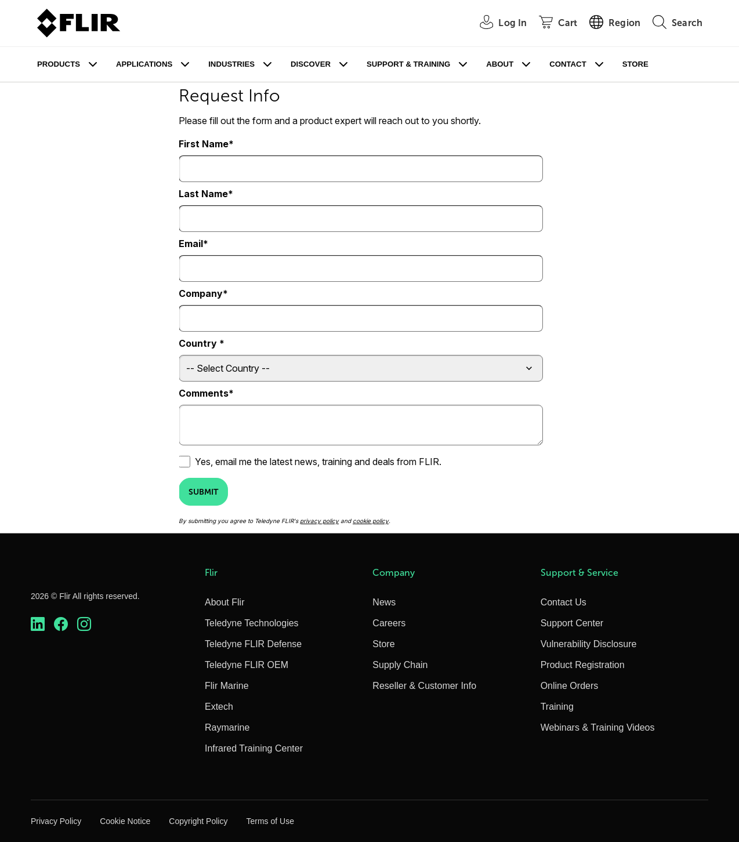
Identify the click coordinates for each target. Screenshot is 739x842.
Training (557, 707)
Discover (311, 64)
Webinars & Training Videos (598, 727)
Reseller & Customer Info (424, 686)
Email (191, 243)
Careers (388, 623)
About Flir (224, 602)
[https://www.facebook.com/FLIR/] (61, 624)
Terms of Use (270, 821)
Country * (201, 343)
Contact (567, 64)
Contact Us (563, 602)
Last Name (203, 193)
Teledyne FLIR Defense (253, 644)
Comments (204, 393)
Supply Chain (400, 665)
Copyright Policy (198, 821)
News (384, 602)
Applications (144, 64)
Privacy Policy (56, 821)
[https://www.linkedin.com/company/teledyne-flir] (38, 624)
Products (58, 64)
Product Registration (583, 665)
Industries (231, 64)
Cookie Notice (125, 821)
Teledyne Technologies (252, 623)
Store (635, 64)
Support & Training (408, 64)
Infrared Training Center (254, 748)
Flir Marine (227, 686)
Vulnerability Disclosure (589, 644)
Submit (203, 491)
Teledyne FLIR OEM (246, 665)
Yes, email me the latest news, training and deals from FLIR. (318, 461)
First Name (204, 144)
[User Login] (497, 23)
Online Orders (570, 686)
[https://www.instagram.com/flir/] (84, 624)
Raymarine (227, 727)
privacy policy (319, 520)
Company (201, 293)
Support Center (572, 623)
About (499, 64)
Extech (219, 707)
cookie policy (371, 520)
